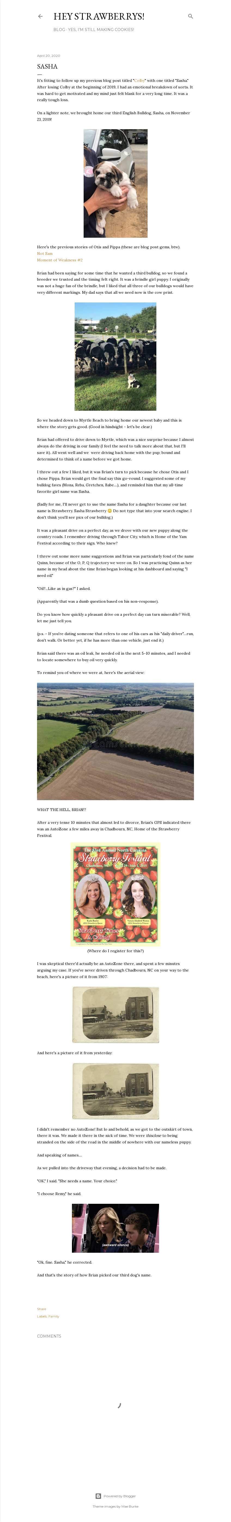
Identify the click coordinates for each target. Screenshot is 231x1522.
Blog (59, 29)
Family (53, 1316)
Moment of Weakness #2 (60, 260)
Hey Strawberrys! (98, 16)
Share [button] (41, 1309)
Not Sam (45, 253)
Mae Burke (129, 1506)
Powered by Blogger (115, 1496)
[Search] (190, 15)
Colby (139, 80)
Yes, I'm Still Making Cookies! (101, 29)
